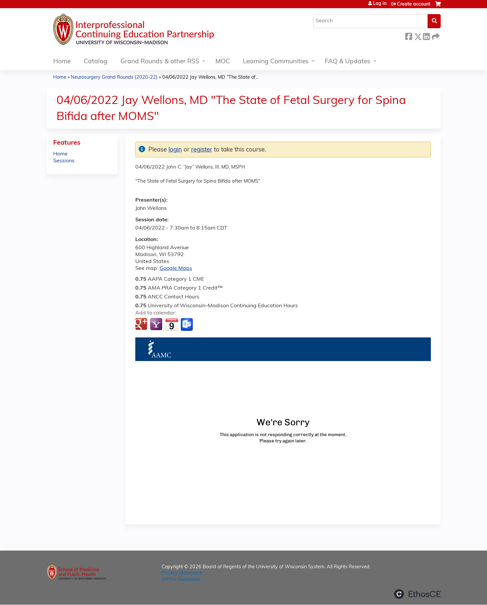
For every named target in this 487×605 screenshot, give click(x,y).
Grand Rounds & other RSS (160, 62)
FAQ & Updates (347, 62)
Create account (413, 4)
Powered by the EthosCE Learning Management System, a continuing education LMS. (417, 594)
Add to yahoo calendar (157, 324)
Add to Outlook (187, 324)
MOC (222, 62)
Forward (435, 35)
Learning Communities (276, 62)
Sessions (64, 161)
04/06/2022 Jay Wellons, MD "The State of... (210, 77)
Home (62, 62)
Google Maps (176, 268)
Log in (380, 4)
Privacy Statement (182, 573)
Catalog (95, 62)
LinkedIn (426, 35)
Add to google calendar (142, 324)
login (175, 150)
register (201, 150)
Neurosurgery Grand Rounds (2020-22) (114, 77)
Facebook (408, 35)
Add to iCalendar (171, 324)
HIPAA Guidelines (181, 579)
